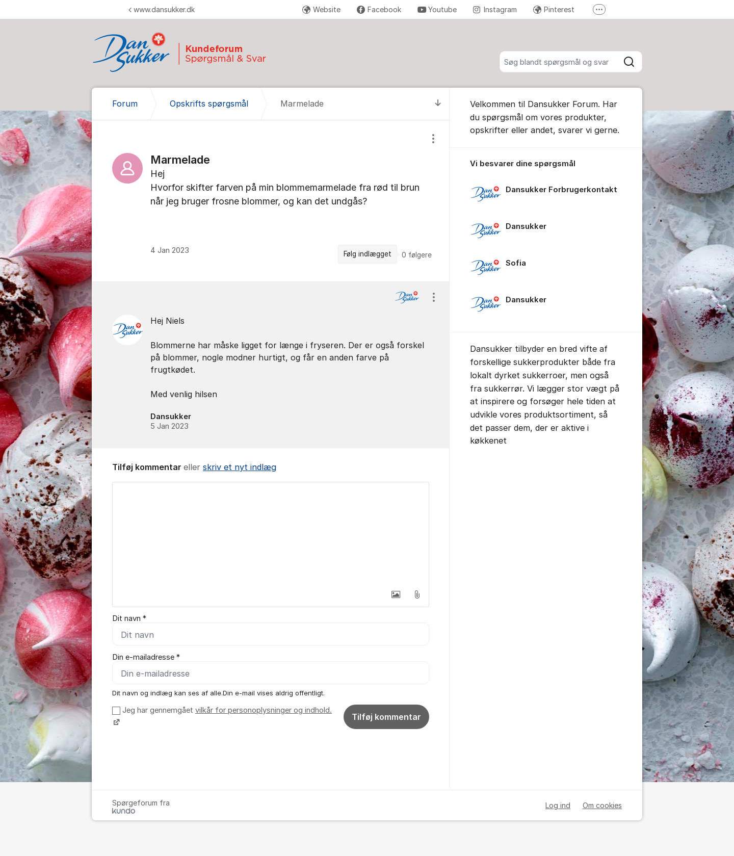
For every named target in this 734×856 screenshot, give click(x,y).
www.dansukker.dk (161, 9)
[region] (271, 200)
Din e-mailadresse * (146, 657)
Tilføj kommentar (386, 717)
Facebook (379, 9)
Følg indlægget (367, 254)
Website (321, 9)
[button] (395, 594)
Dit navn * (129, 618)
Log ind (557, 805)
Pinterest (553, 9)
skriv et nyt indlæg (239, 467)
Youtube (437, 9)
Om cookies (602, 805)
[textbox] (271, 533)
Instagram (495, 9)
